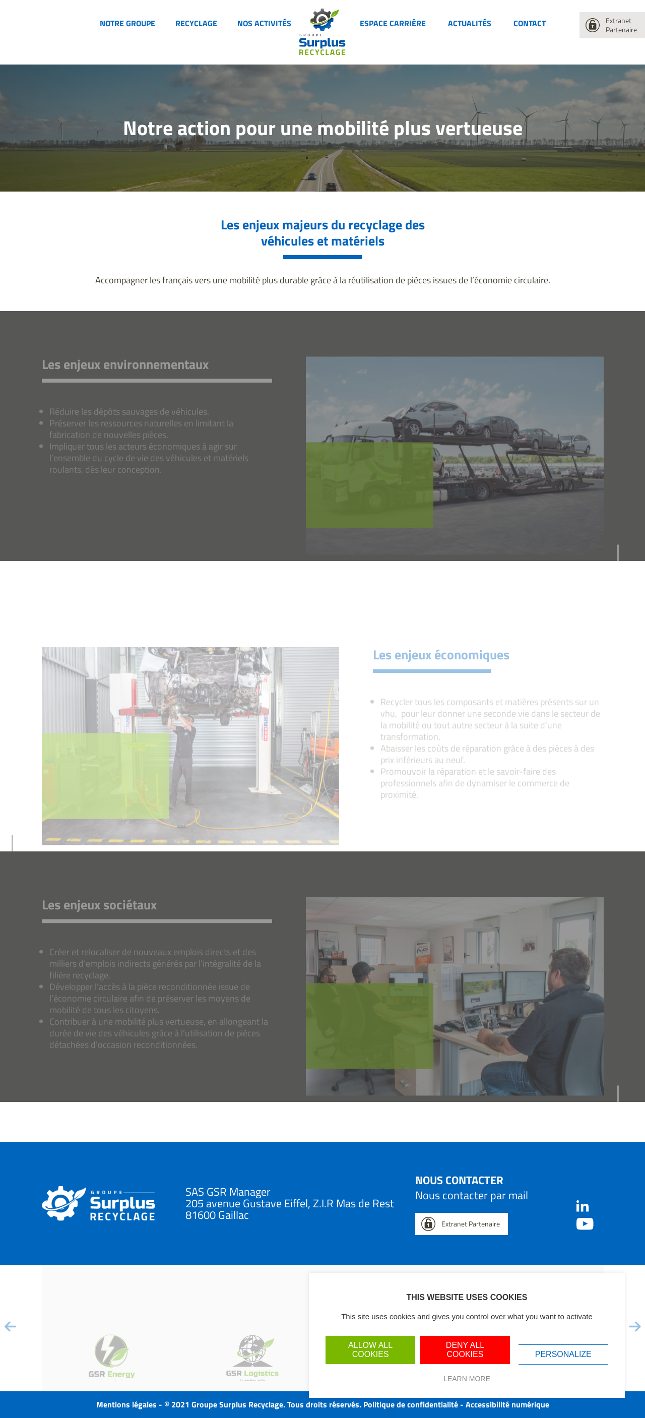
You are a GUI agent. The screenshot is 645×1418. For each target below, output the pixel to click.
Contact (529, 23)
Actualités (469, 23)
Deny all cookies (465, 1350)
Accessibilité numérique (507, 1404)
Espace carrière (393, 23)
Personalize (563, 1354)
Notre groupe (127, 23)
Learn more (466, 1379)
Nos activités (264, 23)
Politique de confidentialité (410, 1404)
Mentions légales (126, 1404)
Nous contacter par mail (471, 1195)
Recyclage (196, 23)
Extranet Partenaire (621, 25)
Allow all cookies (370, 1350)
